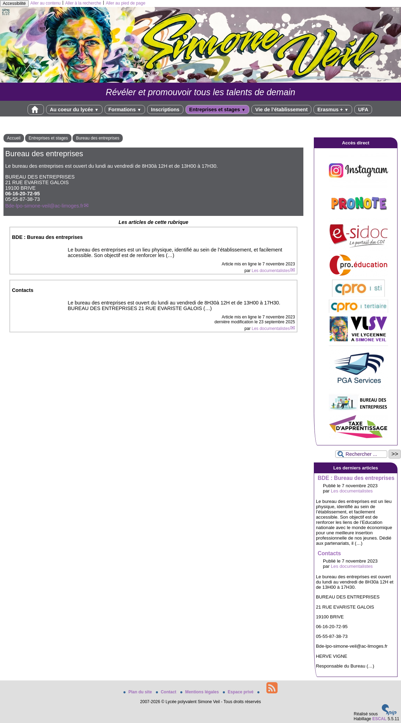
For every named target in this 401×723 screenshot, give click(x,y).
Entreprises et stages (217, 109)
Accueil (14, 138)
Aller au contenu (45, 3)
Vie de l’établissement (281, 109)
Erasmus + (332, 109)
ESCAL (379, 718)
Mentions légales (200, 692)
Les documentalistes (271, 270)
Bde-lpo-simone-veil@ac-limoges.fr (44, 206)
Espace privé (239, 692)
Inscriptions (165, 109)
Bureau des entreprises (97, 138)
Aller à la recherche (83, 3)
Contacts (329, 553)
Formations (124, 109)
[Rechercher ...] (361, 454)
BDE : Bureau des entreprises (356, 478)
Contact (166, 692)
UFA (363, 109)
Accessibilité (14, 3)
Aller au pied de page (125, 3)
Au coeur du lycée (74, 109)
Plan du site (138, 692)
